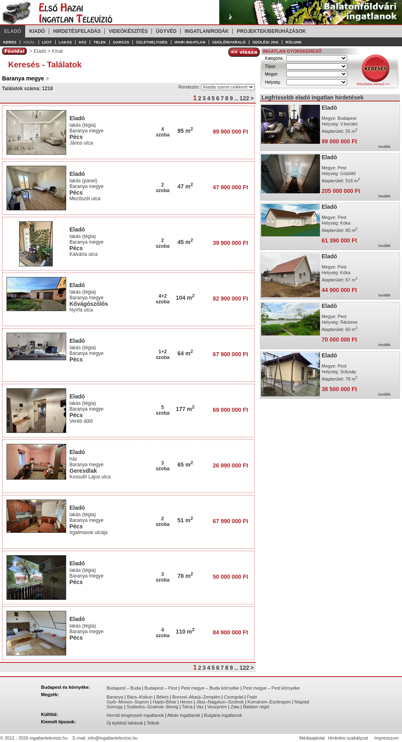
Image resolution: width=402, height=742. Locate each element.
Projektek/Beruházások (271, 31)
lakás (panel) (83, 181)
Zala (235, 706)
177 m (185, 409)
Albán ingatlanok (183, 715)
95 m (185, 131)
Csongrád (234, 696)
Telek (99, 42)
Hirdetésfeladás (77, 31)
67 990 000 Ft (230, 521)
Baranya (114, 696)
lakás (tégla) (82, 125)
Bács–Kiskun (140, 696)
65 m (185, 464)
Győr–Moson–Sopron (127, 701)
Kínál (29, 42)
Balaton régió (256, 706)
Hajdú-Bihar (164, 701)
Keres (10, 42)
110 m (185, 631)
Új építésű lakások (124, 722)
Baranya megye (86, 131)
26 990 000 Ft (230, 465)
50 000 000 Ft (230, 576)
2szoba (162, 187)
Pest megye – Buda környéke (210, 688)
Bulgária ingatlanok (223, 715)
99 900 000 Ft (230, 131)
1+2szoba (162, 354)
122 (244, 98)
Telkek (153, 722)
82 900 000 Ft (230, 298)
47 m (185, 186)
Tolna (187, 706)
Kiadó (37, 31)
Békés (162, 696)
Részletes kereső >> (373, 84)
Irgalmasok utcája (89, 532)
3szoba (162, 466)
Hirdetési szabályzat (348, 738)
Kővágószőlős (88, 304)
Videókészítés (128, 31)
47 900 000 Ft (230, 187)
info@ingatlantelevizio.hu (112, 738)
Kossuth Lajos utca (90, 477)
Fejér (252, 696)
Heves (186, 701)
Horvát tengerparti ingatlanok (135, 715)
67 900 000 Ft (230, 354)
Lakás (65, 42)
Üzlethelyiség (152, 42)
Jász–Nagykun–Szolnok (220, 701)
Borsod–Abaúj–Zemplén (196, 696)
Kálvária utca (84, 254)
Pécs (76, 137)
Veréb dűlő (81, 421)
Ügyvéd (166, 31)
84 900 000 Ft (230, 632)
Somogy (114, 706)
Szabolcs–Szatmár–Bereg (152, 706)
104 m (185, 297)
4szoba (162, 132)
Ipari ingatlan (190, 42)
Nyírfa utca (81, 310)
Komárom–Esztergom (269, 701)
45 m (185, 242)
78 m (185, 576)
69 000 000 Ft (230, 410)
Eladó (12, 31)
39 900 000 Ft (230, 243)
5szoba (162, 410)
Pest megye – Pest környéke (271, 688)
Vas (199, 706)
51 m (185, 520)
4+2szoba (162, 299)
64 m (185, 353)
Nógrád (301, 701)
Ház (82, 42)
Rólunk (293, 42)
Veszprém (217, 706)
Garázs (121, 42)
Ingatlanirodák (207, 31)
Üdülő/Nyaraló (229, 42)
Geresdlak (83, 470)
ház (73, 459)
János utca (81, 143)
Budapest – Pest (161, 688)
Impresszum (386, 738)
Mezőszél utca (85, 198)
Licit (47, 42)
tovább (384, 147)
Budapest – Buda (123, 688)
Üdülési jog (266, 42)
